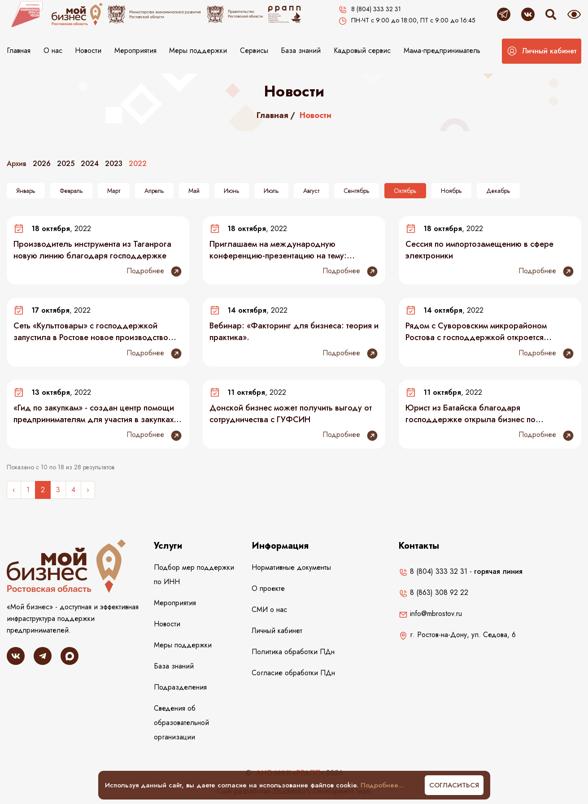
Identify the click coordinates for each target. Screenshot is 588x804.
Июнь (232, 190)
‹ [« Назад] (14, 490)
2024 (90, 163)
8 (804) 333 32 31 (433, 571)
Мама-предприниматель (442, 50)
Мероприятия (135, 50)
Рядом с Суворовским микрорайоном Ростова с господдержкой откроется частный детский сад (476, 331)
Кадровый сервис (362, 50)
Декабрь (498, 190)
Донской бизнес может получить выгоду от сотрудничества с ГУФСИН (290, 413)
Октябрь (405, 190)
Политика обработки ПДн (293, 652)
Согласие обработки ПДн (293, 673)
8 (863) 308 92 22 (433, 592)
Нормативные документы (291, 567)
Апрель (154, 190)
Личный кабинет (277, 630)
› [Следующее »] (88, 490)
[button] (541, 51)
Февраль (71, 190)
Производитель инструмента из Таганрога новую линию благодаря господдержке (92, 250)
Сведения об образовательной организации (181, 722)
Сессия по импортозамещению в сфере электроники (479, 250)
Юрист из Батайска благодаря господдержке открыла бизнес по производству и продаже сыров (470, 413)
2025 (65, 163)
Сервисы (254, 50)
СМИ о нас (269, 609)
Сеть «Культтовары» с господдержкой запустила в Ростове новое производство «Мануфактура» (90, 331)
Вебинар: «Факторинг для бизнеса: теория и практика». (294, 331)
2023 (113, 163)
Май (194, 190)
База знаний (301, 50)
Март (113, 190)
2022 (138, 163)
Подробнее (154, 271)
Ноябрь (451, 190)
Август (311, 190)
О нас (53, 50)
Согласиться (454, 785)
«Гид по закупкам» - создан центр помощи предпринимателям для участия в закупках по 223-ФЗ (93, 413)
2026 (42, 163)
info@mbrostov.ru (430, 613)
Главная (18, 50)
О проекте (268, 588)
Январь (25, 190)
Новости (88, 50)
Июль (271, 190)
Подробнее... (382, 785)
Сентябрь (357, 190)
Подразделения (180, 687)
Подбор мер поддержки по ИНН (194, 574)
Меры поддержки (198, 50)
